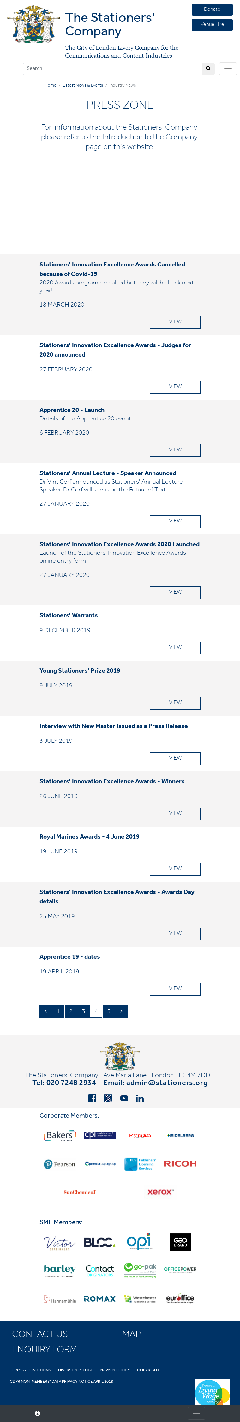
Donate (212, 9)
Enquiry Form (44, 1351)
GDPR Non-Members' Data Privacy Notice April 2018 (61, 1382)
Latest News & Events (83, 86)
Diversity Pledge (75, 1371)
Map (131, 1335)
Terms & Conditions (30, 1371)
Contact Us (40, 1335)
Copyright (148, 1371)
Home (50, 86)
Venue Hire (212, 24)
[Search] (112, 69)
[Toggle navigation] (228, 68)
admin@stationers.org (167, 1084)
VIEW (175, 322)
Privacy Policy (115, 1371)
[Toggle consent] (196, 1413)
